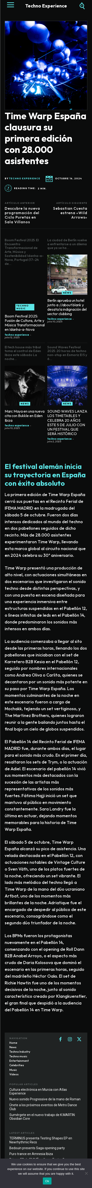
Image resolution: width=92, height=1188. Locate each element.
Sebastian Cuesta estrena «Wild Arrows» (70, 213)
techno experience (24, 178)
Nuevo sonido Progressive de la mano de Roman (45, 1099)
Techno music (22, 307)
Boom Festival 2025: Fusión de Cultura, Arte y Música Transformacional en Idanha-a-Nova (25, 323)
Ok (47, 1181)
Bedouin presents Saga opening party (37, 1148)
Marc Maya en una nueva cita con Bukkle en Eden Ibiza (24, 415)
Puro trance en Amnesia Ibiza (31, 1154)
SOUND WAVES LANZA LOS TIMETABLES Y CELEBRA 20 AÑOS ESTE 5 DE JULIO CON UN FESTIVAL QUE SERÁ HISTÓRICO (67, 422)
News (67, 292)
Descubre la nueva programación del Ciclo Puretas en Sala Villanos (22, 215)
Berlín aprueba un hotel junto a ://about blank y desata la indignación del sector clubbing (67, 307)
